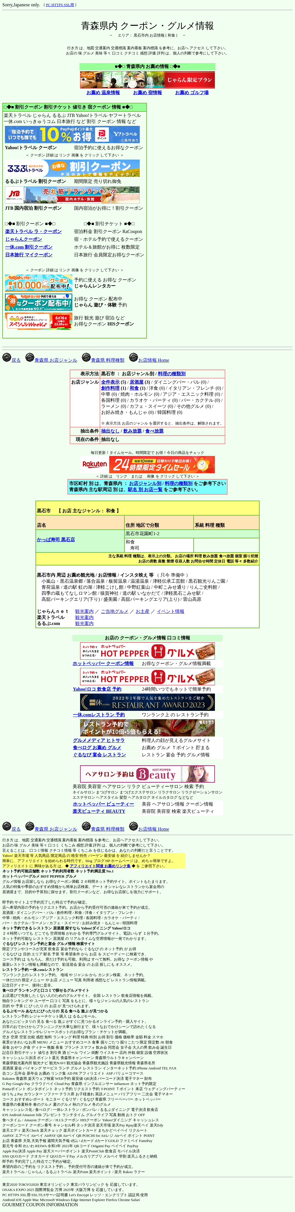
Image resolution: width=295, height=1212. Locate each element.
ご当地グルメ (114, 611)
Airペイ (37, 1135)
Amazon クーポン (38, 1120)
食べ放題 (154, 431)
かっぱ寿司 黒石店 (56, 539)
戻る (11, 360)
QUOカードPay (62, 1156)
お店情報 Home (149, 360)
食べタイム (11, 1120)
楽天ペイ (141, 1125)
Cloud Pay (62, 1084)
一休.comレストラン (46, 969)
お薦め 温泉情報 (103, 92)
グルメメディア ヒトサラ (99, 740)
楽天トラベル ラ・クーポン (33, 231)
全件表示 (110, 382)
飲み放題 (132, 431)
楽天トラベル (13, 1172)
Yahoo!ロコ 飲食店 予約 (97, 689)
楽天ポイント (100, 1172)
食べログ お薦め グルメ (97, 747)
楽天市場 (103, 1125)
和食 (134, 388)
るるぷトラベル (59, 1172)
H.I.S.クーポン (68, 1120)
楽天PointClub (93, 1151)
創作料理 (110, 388)
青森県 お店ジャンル (51, 360)
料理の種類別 (172, 373)
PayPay (132, 1146)
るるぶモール (13, 1011)
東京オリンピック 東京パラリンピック (72, 1184)
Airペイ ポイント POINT (134, 1135)
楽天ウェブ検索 (41, 1078)
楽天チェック (51, 1130)
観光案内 (84, 611)
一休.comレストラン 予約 (99, 714)
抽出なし (110, 431)
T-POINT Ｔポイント (118, 1089)
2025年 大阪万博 (76, 1190)
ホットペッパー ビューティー (103, 804)
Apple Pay (34, 1151)
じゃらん (35, 1172)
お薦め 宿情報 (147, 92)
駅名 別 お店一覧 (145, 489)
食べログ (9, 990)
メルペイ (110, 1156)
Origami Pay (100, 1146)
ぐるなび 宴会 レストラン (99, 754)
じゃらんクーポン (23, 239)
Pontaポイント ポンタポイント (27, 1089)
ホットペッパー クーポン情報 (103, 663)
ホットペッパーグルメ (21, 876)
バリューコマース (128, 1073)
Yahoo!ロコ (121, 928)
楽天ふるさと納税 (142, 1156)
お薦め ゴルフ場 (192, 92)
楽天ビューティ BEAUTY (99, 811)
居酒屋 (136, 382)
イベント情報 (170, 611)
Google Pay (21, 1084)
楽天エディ (11, 1130)
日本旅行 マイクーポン (28, 254)
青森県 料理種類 (103, 360)
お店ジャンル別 (145, 483)
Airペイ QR (72, 1135)
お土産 (142, 611)
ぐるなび (9, 944)
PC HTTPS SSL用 (60, 5)
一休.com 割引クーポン (28, 247)
